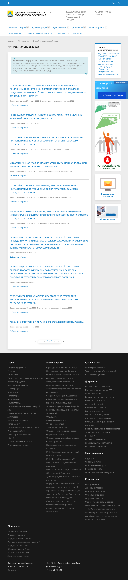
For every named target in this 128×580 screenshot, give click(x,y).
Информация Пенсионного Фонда (23, 427)
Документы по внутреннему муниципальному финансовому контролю (99, 422)
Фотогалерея (14, 395)
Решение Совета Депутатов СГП (99, 386)
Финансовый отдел (55, 424)
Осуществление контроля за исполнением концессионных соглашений (60, 508)
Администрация (39, 27)
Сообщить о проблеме (112, 95)
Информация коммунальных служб (24, 406)
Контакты (77, 33)
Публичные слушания (18, 420)
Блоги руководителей (95, 374)
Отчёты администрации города (22, 413)
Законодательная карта (18, 556)
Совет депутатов (96, 27)
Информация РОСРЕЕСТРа (20, 441)
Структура (89, 458)
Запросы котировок (94, 488)
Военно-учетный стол (56, 420)
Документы (78, 27)
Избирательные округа (95, 465)
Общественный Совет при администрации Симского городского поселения (63, 476)
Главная (13, 27)
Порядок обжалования (95, 407)
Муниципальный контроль (40, 33)
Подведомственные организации (61, 445)
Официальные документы (97, 414)
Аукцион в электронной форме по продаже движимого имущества (47, 322)
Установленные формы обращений (24, 542)
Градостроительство (94, 411)
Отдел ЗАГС (51, 417)
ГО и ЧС (11, 438)
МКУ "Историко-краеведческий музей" (63, 469)
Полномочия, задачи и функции (61, 371)
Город (23, 27)
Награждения (14, 424)
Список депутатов (93, 462)
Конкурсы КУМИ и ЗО (95, 491)
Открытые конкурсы (94, 498)
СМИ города (13, 388)
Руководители (59, 27)
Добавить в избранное (19, 105)
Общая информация (17, 367)
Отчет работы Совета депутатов (99, 472)
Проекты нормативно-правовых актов (102, 429)
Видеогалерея (14, 399)
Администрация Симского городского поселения (29, 14)
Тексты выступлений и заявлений (100, 371)
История (11, 371)
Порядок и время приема (19, 538)
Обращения (61, 33)
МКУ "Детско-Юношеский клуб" (60, 459)
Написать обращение (17, 531)
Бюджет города (15, 403)
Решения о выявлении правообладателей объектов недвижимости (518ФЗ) (98, 443)
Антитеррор (13, 417)
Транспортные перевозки (19, 434)
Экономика (13, 392)
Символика (13, 374)
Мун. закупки (15, 33)
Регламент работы (93, 469)
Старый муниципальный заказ (45, 41)
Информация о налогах (18, 445)
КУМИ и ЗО (51, 448)
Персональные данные (18, 552)
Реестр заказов (92, 484)
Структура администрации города (61, 367)
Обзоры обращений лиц (19, 549)
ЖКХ (9, 410)
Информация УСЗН (16, 431)
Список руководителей (95, 367)
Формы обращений (94, 404)
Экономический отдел (56, 427)
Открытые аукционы (94, 495)
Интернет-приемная (17, 535)
